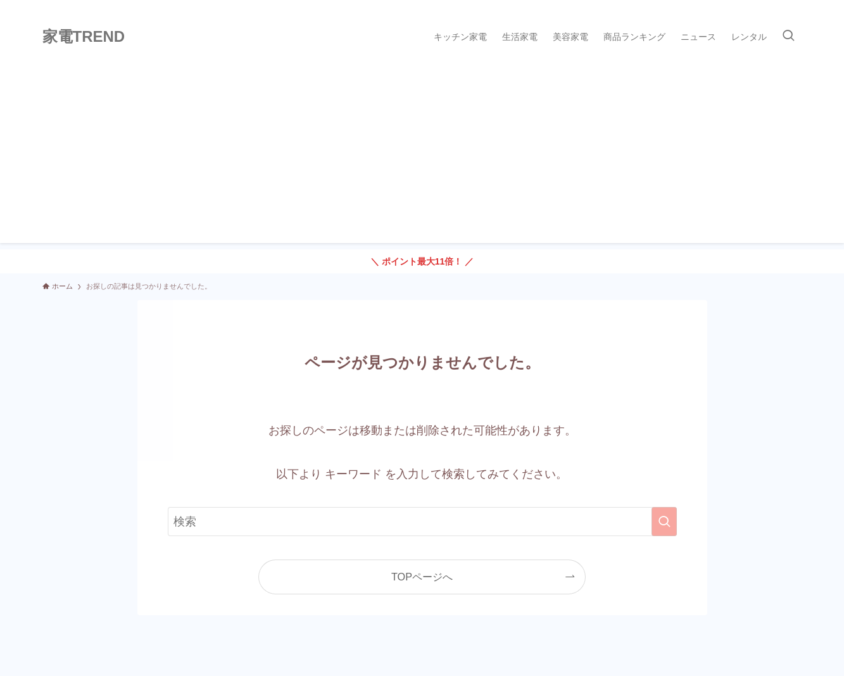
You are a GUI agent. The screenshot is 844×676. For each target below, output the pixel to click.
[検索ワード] (422, 521)
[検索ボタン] (788, 36)
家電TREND (83, 36)
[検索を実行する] (664, 521)
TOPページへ (422, 576)
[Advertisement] (422, 154)
